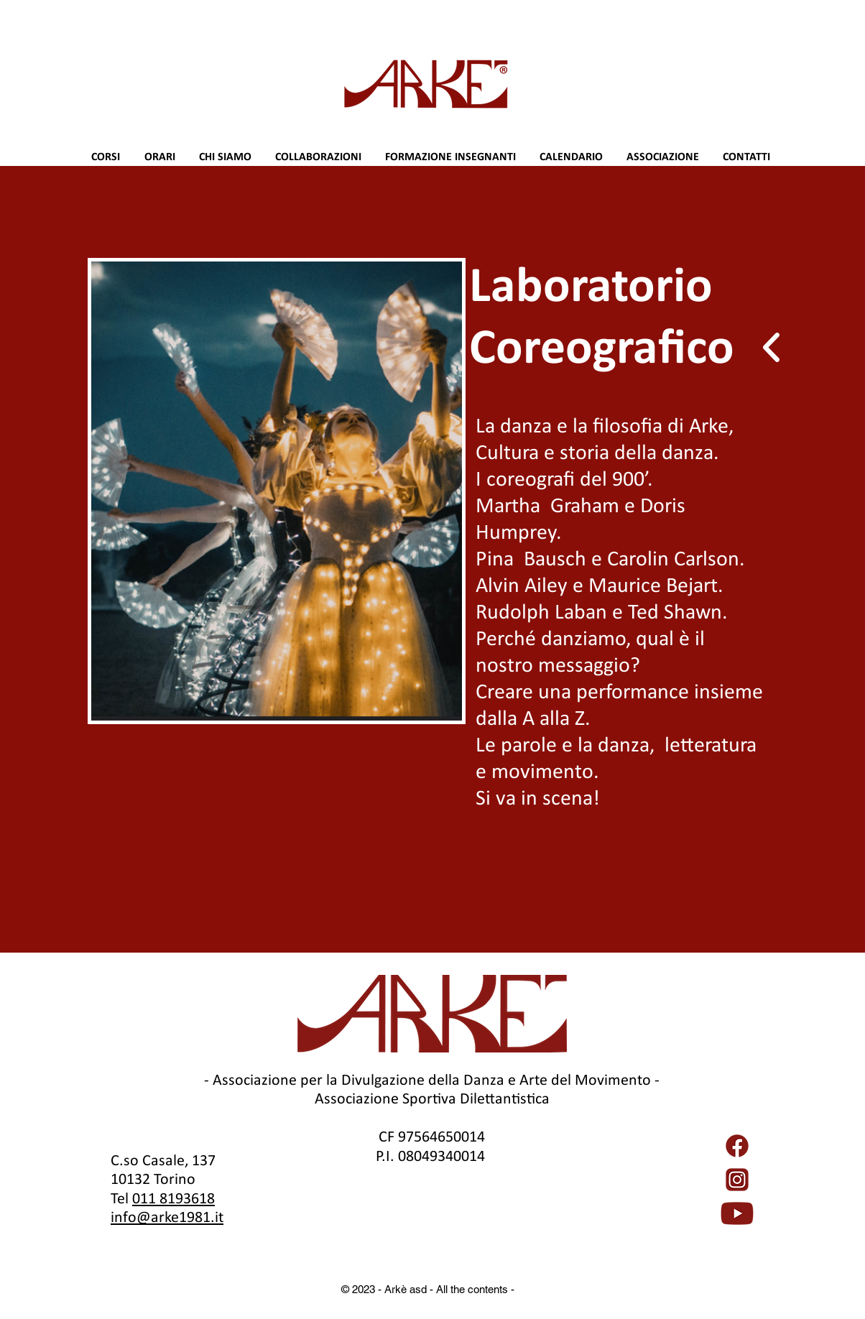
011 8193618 (173, 1198)
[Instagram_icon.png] (737, 1179)
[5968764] (737, 1145)
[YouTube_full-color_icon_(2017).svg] (737, 1213)
